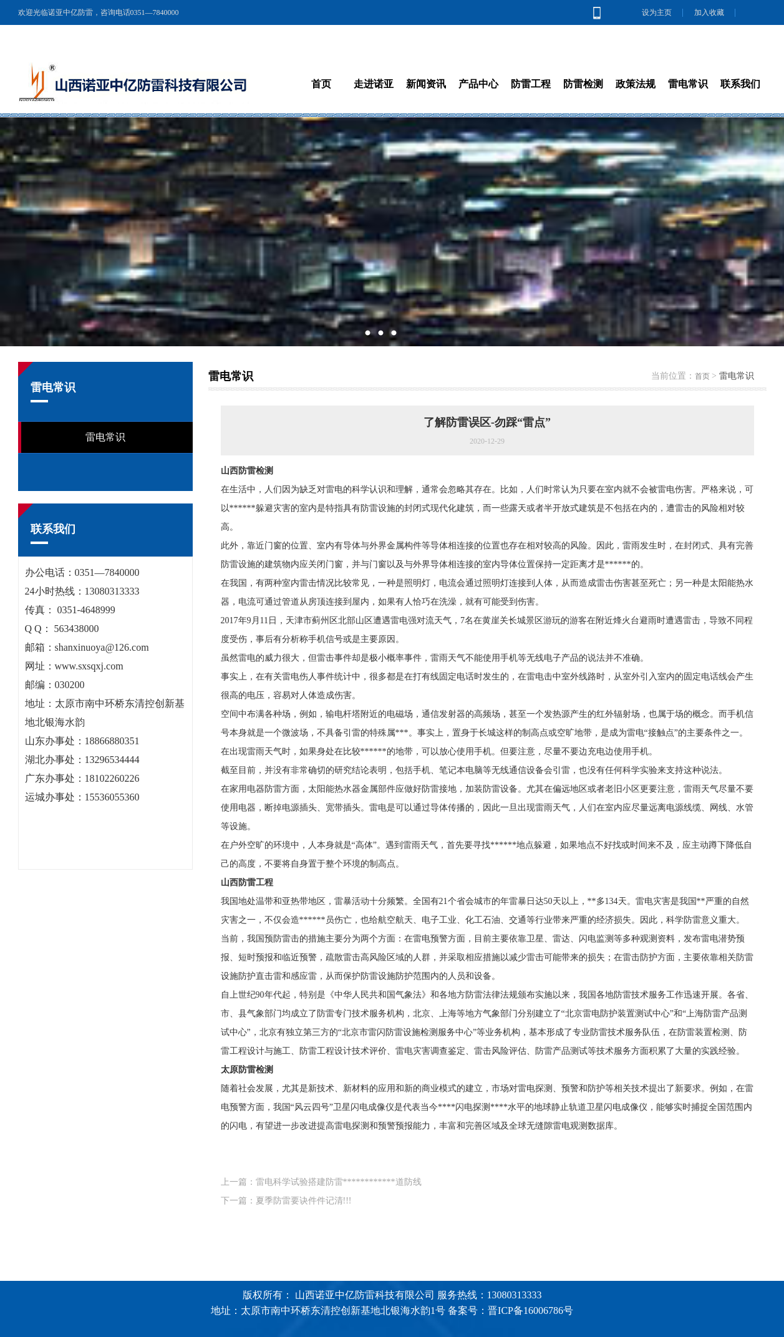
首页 (702, 376)
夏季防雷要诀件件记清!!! (304, 1200)
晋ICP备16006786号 (530, 1310)
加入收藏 (709, 12)
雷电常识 (105, 437)
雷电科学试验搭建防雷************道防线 (339, 1182)
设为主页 (657, 12)
